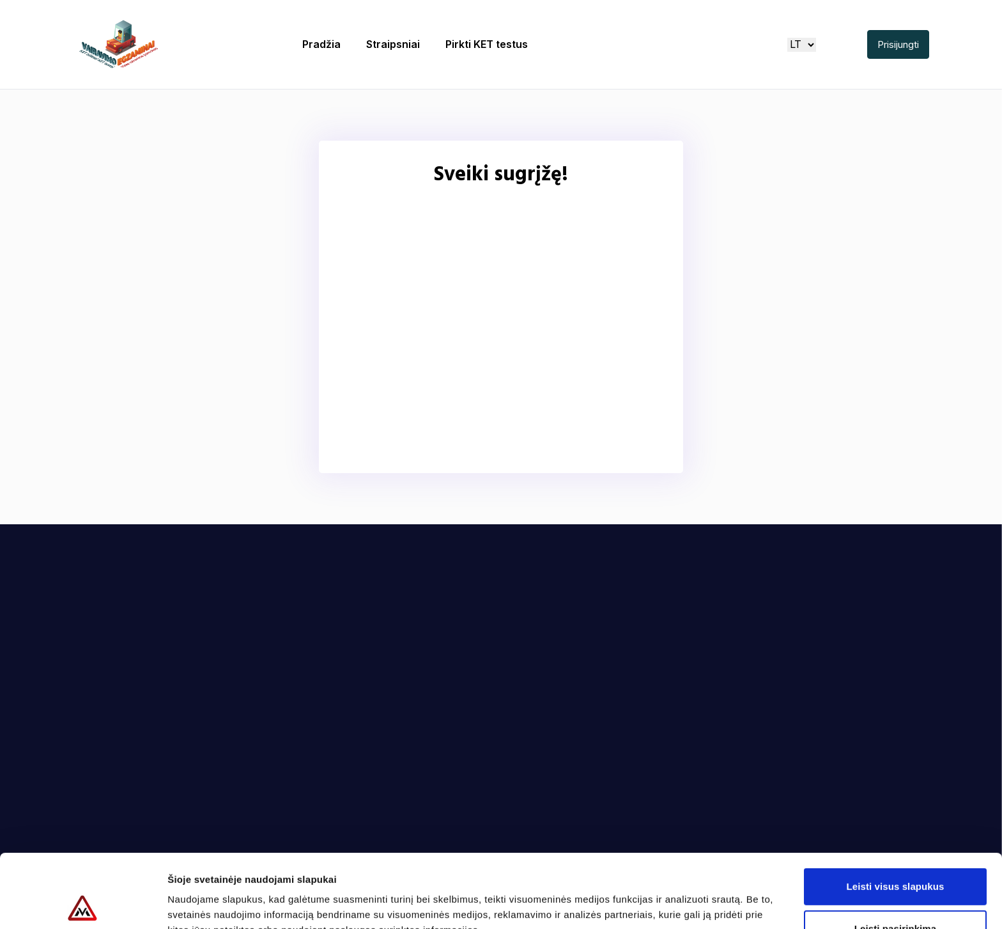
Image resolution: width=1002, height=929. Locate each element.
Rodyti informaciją (655, 903)
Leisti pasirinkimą (895, 855)
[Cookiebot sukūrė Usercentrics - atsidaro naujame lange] (83, 904)
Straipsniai (393, 44)
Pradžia (321, 44)
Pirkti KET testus (486, 44)
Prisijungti (898, 44)
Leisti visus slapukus (895, 813)
